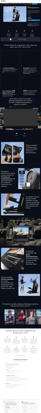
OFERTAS (32, 2)
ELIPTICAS (18, 2)
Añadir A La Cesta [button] (34, 20)
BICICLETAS (14, 2)
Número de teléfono (24, 410)
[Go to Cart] (39, 1)
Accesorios (25, 2)
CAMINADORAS (10, 2)
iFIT (28, 2)
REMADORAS (21, 2)
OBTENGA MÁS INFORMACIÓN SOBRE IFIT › (21, 355)
